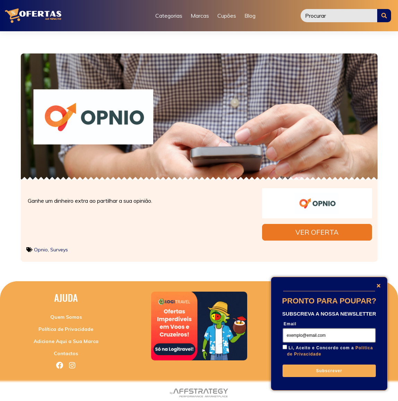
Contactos (66, 351)
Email (290, 323)
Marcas (200, 15)
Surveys (59, 247)
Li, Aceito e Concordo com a (330, 351)
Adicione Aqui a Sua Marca (66, 339)
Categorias (168, 15)
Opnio (41, 247)
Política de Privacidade (65, 327)
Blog (250, 15)
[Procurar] (339, 15)
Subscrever (329, 370)
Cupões (226, 15)
